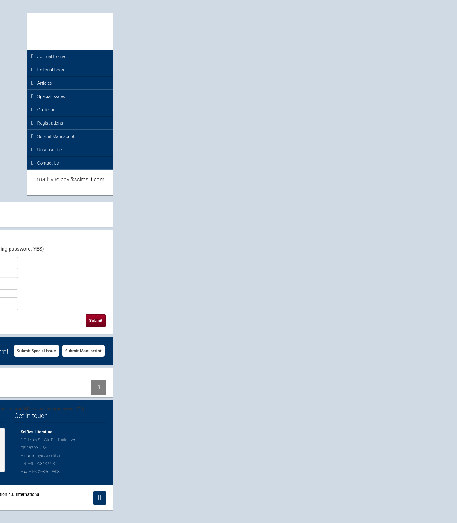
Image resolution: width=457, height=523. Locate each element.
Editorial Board (48, 69)
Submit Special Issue (36, 351)
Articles (41, 83)
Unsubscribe (46, 149)
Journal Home (48, 56)
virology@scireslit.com (77, 179)
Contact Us (45, 163)
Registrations (47, 123)
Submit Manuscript (52, 136)
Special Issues (48, 96)
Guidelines (44, 109)
